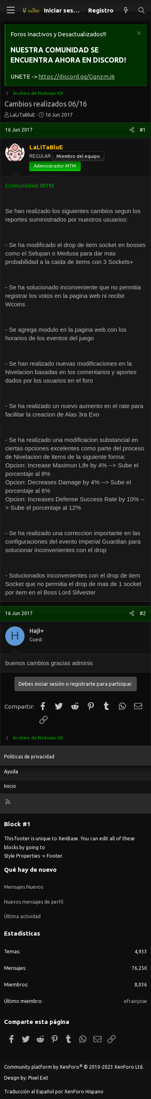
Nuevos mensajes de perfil (33, 901)
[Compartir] (132, 130)
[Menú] (10, 10)
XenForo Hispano (83, 1091)
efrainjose (135, 1001)
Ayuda (11, 771)
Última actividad (22, 916)
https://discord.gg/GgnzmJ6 (76, 76)
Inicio (10, 786)
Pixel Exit (38, 1077)
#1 (143, 129)
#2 (143, 613)
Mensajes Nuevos (23, 887)
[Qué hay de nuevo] (125, 10)
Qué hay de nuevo (30, 869)
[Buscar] (141, 10)
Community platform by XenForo (74, 1067)
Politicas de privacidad (29, 756)
